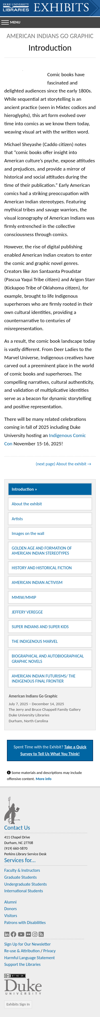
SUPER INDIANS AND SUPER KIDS (40, 626)
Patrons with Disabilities (25, 922)
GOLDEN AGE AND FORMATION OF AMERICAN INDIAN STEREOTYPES (42, 551)
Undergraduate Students (25, 884)
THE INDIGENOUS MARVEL (35, 641)
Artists (17, 518)
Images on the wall (28, 533)
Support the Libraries (22, 964)
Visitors (10, 915)
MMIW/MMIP (24, 597)
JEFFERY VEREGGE (27, 612)
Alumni (10, 902)
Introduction (23, 489)
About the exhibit (27, 503)
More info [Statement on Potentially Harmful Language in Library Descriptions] (43, 778)
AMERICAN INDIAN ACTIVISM (37, 582)
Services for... (20, 860)
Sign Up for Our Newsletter (27, 944)
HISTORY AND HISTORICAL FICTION (42, 567)
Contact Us (17, 827)
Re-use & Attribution (22, 950)
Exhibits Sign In (18, 1004)
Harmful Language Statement (29, 957)
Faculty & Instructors (22, 870)
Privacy (49, 950)
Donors (10, 908)
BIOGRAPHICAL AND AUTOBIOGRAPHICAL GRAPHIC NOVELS (48, 658)
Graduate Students (20, 877)
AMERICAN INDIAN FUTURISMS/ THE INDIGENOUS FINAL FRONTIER (43, 678)
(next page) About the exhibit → (63, 463)
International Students (23, 890)
